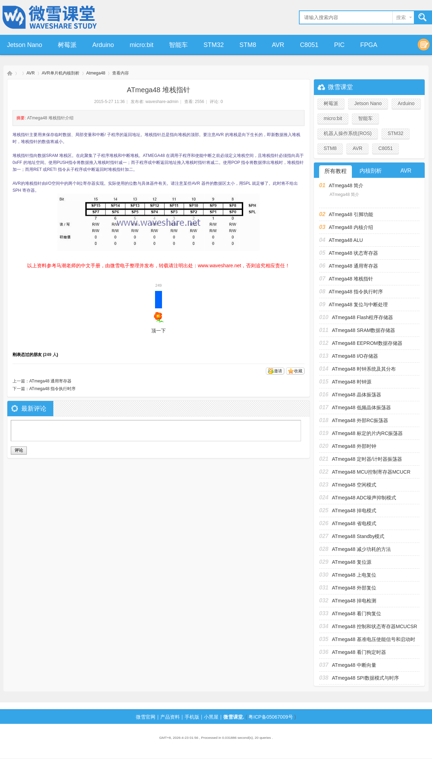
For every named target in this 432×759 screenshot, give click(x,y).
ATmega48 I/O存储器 (355, 356)
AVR (278, 44)
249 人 (50, 354)
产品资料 (170, 717)
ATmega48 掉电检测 (354, 600)
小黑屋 (211, 717)
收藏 (298, 371)
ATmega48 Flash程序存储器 (362, 317)
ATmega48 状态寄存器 (353, 253)
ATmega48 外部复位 (354, 588)
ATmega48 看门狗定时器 (359, 652)
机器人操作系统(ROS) (348, 133)
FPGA (368, 44)
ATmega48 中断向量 (354, 665)
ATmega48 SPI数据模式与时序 (365, 678)
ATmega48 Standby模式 (358, 536)
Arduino (103, 44)
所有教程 (335, 171)
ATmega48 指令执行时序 (52, 388)
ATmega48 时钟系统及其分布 (364, 369)
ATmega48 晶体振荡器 (356, 394)
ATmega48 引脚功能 (351, 214)
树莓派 (67, 44)
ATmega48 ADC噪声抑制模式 (364, 497)
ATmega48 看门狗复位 (356, 613)
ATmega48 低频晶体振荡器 (361, 407)
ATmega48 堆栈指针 (351, 279)
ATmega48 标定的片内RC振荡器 (367, 433)
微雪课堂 (10, 73)
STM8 (247, 44)
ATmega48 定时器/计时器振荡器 (367, 459)
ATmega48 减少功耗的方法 (361, 549)
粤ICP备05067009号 (270, 717)
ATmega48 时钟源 (351, 382)
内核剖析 (371, 171)
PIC (339, 44)
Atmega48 (96, 73)
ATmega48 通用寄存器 (50, 381)
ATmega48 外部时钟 (354, 446)
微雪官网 (145, 717)
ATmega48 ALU (346, 240)
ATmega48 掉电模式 (354, 510)
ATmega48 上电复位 (354, 575)
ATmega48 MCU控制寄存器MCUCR (371, 472)
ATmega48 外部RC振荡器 (360, 420)
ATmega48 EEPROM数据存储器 (367, 343)
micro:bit (141, 44)
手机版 (192, 717)
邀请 (278, 371)
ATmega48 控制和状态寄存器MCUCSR (374, 626)
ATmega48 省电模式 (354, 523)
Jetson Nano (24, 44)
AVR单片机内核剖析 (60, 73)
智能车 (178, 44)
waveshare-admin (161, 101)
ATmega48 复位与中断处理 (358, 304)
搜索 (401, 17)
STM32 (213, 44)
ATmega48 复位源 (351, 562)
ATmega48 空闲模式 (354, 485)
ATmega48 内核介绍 (351, 227)
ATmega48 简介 (346, 185)
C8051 (309, 44)
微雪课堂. (233, 717)
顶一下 (158, 312)
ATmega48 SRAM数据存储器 (363, 330)
